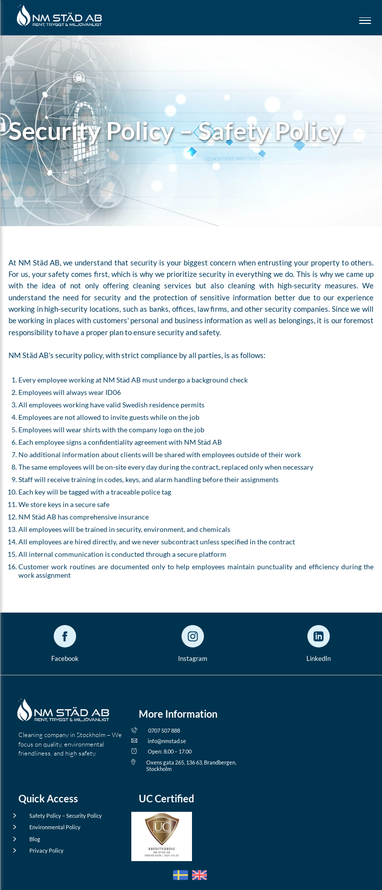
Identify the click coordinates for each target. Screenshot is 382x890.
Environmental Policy (49, 827)
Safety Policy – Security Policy (60, 815)
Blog (29, 839)
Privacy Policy (41, 850)
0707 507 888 (159, 730)
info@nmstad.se (162, 741)
